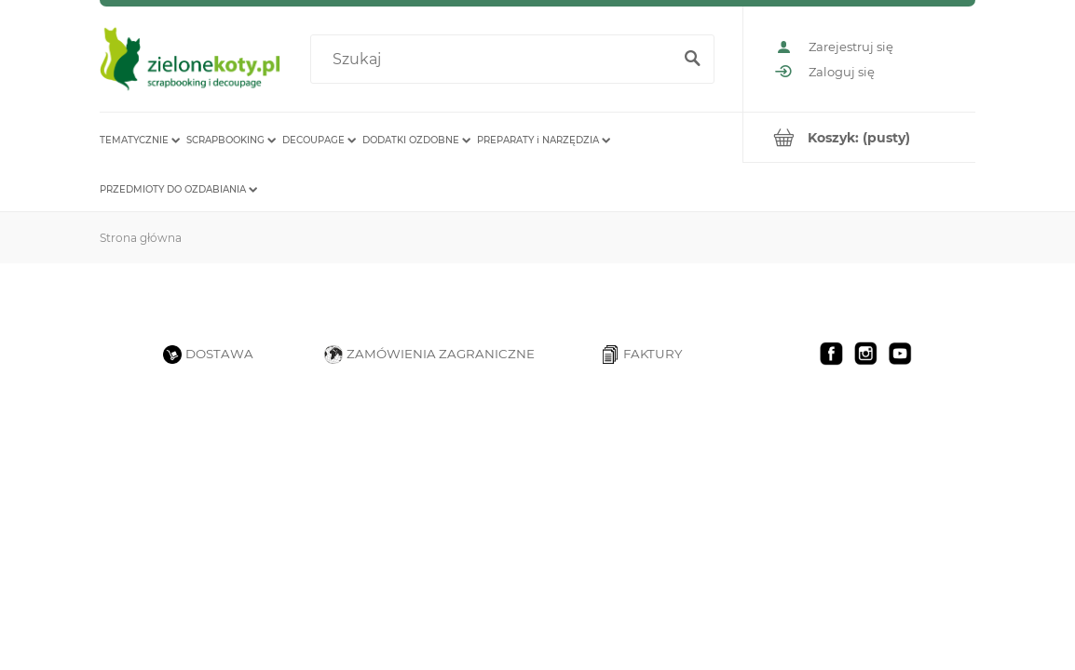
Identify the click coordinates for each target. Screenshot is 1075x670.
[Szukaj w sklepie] (495, 59)
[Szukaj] (692, 59)
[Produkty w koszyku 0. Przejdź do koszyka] (859, 137)
